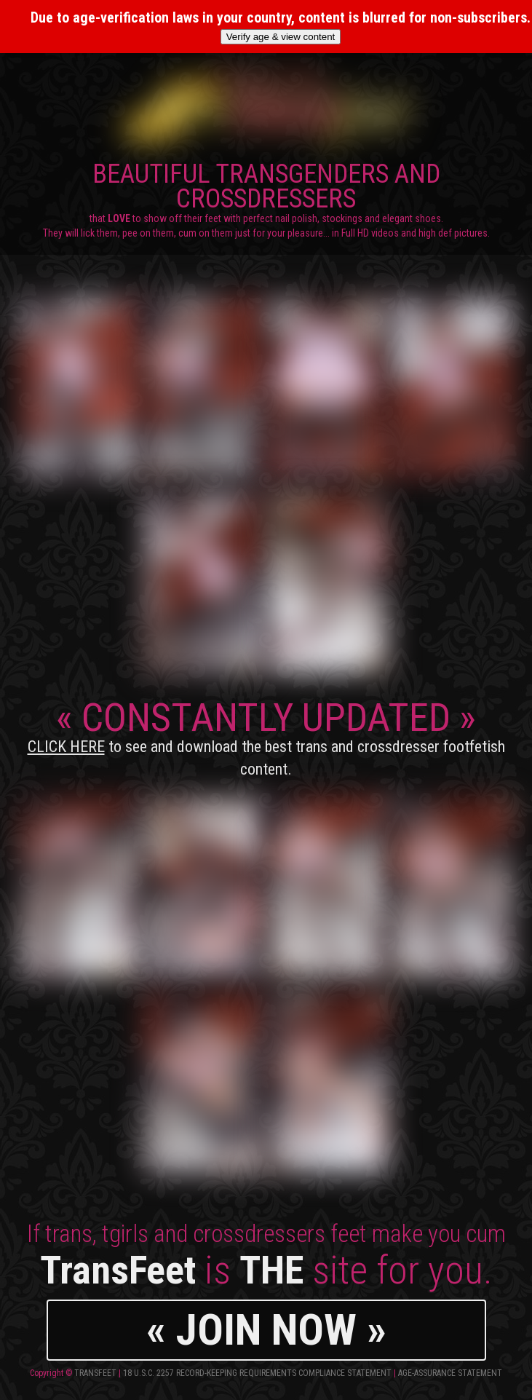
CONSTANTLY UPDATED (266, 736)
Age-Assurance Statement (450, 1373)
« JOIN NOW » (266, 1330)
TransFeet (95, 1373)
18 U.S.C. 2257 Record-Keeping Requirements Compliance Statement (257, 1373)
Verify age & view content (281, 36)
